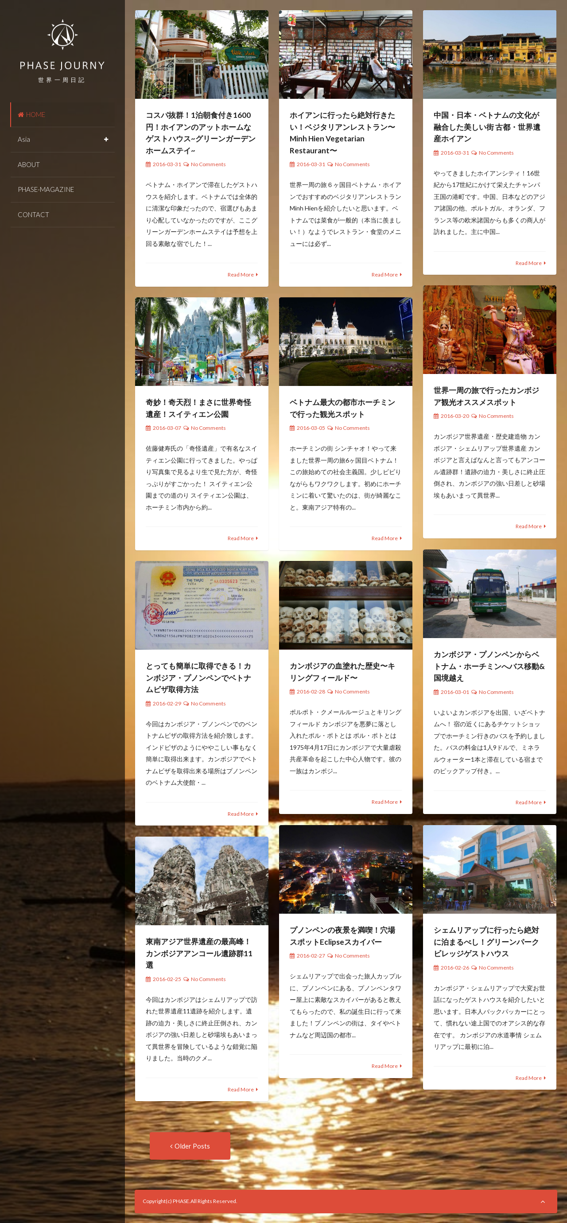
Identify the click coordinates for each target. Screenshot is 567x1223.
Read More (241, 274)
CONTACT (33, 214)
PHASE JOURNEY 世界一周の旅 (62, 44)
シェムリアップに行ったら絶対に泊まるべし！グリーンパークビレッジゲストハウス (486, 941)
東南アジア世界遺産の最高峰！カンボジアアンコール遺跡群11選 (199, 953)
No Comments (208, 164)
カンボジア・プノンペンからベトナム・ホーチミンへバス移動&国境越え (489, 666)
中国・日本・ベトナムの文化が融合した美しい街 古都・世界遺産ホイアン (487, 126)
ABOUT (29, 164)
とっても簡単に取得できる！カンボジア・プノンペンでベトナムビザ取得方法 (198, 677)
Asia (24, 139)
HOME (31, 114)
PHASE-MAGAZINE (46, 189)
